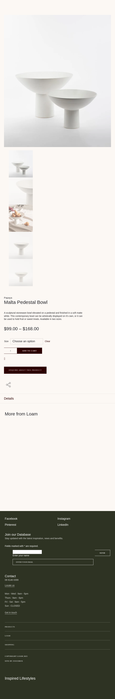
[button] (5, 358)
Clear (47, 341)
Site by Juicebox (14, 661)
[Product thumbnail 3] (57, 245)
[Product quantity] (10, 351)
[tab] (57, 398)
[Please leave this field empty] (27, 552)
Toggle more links (107, 661)
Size (6, 341)
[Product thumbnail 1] (57, 191)
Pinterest (10, 524)
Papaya (8, 298)
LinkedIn (63, 524)
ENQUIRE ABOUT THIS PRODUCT (25, 370)
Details (9, 398)
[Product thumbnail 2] (57, 218)
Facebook (11, 518)
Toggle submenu (107, 627)
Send (102, 553)
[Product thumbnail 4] (57, 272)
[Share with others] (9, 385)
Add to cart (29, 351)
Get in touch (11, 612)
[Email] (53, 562)
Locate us (10, 585)
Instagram (64, 518)
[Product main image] (57, 163)
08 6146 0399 (12, 580)
